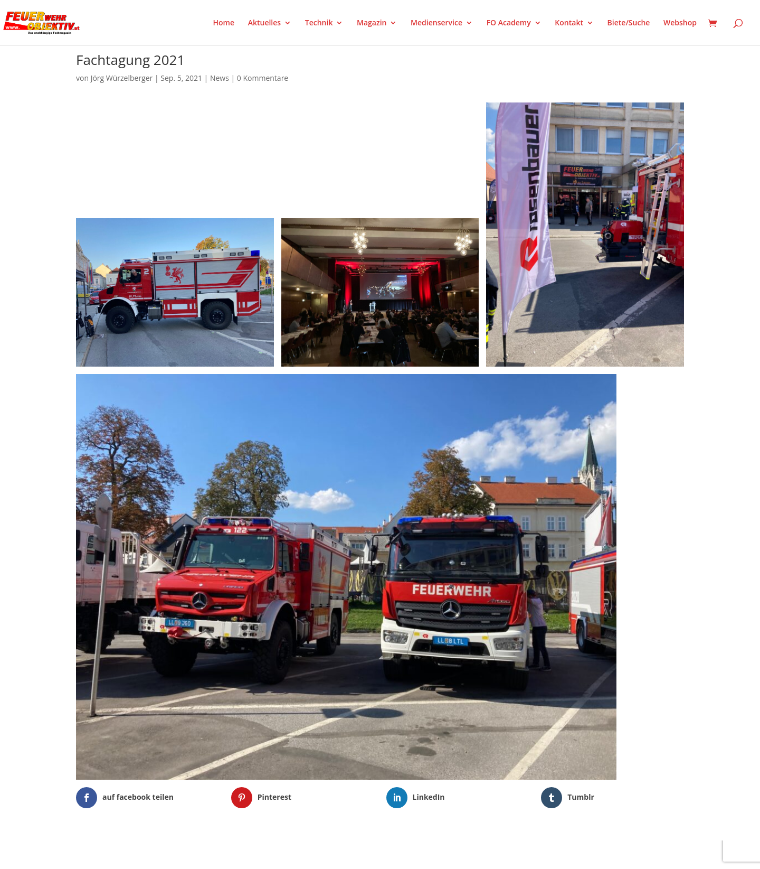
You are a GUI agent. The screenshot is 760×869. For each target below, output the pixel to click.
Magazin (371, 23)
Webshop (680, 23)
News (219, 78)
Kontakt (569, 23)
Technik (319, 23)
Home (224, 23)
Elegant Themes (128, 854)
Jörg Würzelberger (122, 78)
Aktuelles (264, 23)
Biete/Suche (628, 23)
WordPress (199, 854)
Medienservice (436, 23)
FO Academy (509, 23)
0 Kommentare (262, 78)
